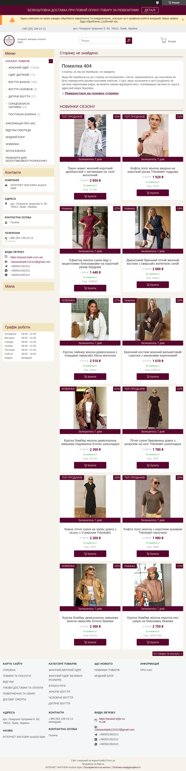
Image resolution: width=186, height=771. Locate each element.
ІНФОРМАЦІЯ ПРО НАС (20, 123)
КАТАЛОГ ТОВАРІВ (17, 61)
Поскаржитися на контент (97, 767)
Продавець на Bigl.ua (93, 764)
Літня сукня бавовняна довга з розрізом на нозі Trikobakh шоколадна (153, 442)
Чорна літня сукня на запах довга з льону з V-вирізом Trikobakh (90, 531)
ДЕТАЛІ (150, 10)
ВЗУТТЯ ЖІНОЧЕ (19, 82)
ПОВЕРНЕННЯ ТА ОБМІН (19, 693)
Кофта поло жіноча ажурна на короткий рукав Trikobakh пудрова (153, 170)
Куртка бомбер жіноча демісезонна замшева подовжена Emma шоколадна (90, 442)
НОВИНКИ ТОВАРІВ (107, 670)
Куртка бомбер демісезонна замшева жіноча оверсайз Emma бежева (90, 619)
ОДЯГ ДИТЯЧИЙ (19, 74)
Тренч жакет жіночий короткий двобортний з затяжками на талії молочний (90, 172)
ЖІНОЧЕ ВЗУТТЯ (59, 691)
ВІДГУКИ (8, 681)
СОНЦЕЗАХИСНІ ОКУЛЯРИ (19, 105)
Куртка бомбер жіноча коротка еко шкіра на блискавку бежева (152, 619)
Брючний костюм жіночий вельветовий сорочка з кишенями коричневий (153, 353)
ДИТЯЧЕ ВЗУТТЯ (19, 96)
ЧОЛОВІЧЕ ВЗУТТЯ (61, 697)
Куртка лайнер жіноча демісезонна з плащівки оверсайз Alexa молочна (90, 353)
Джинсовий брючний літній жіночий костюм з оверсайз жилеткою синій (153, 262)
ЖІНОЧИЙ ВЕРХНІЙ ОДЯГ (65, 670)
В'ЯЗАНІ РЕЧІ (57, 685)
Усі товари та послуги (166, 653)
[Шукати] (129, 40)
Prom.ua (110, 760)
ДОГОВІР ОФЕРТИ (14, 699)
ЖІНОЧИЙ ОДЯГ (19, 67)
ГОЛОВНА (9, 670)
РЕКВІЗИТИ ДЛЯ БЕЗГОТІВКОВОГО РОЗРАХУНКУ (26, 159)
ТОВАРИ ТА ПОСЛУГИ (17, 675)
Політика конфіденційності (127, 767)
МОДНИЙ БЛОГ (15, 137)
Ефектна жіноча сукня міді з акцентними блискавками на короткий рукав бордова (90, 264)
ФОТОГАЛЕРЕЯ (15, 150)
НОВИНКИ (12, 144)
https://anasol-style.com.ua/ (26, 257)
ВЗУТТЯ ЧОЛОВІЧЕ (21, 89)
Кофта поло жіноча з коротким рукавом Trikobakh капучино (153, 531)
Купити (92, 196)
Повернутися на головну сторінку (92, 93)
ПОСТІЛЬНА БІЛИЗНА (22, 114)
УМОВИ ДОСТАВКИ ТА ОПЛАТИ (23, 687)
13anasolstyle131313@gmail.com (30, 261)
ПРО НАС (146, 670)
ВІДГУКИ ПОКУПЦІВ (18, 130)
